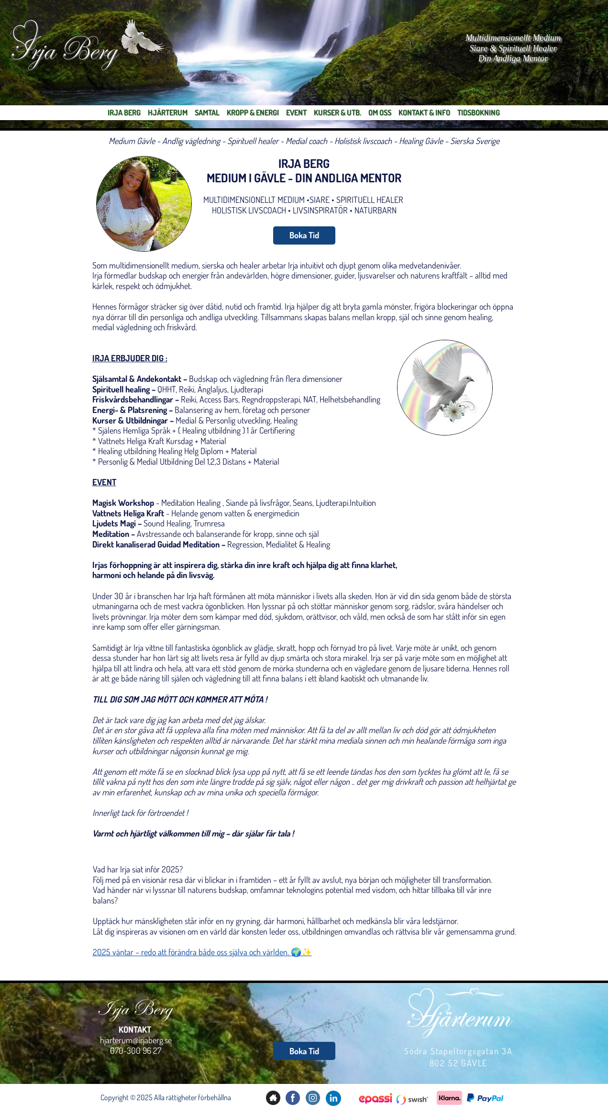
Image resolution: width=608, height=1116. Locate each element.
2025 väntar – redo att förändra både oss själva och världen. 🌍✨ (202, 952)
